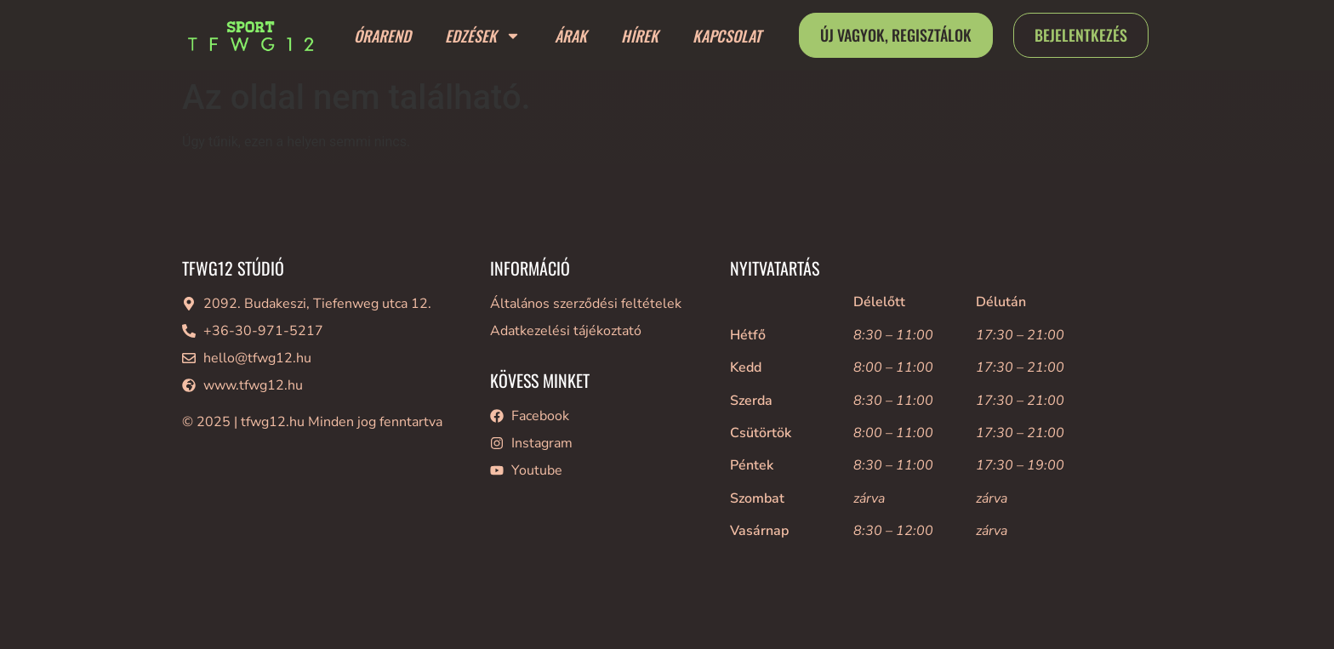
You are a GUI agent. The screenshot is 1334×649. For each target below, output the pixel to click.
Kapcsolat (727, 36)
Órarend (382, 36)
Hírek (639, 36)
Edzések (483, 36)
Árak (571, 36)
